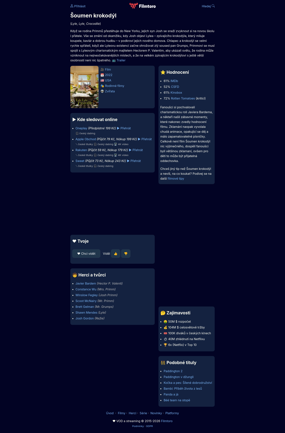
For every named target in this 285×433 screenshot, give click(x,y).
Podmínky (138, 426)
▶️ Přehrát (124, 128)
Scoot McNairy (86, 301)
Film (108, 69)
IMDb (174, 81)
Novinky (156, 413)
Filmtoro (167, 421)
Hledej (208, 6)
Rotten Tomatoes (183, 98)
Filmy (121, 413)
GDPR (149, 426)
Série (143, 413)
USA (108, 80)
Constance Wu (86, 289)
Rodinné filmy (114, 86)
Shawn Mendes (87, 312)
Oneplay (81, 128)
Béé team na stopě (177, 400)
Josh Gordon (85, 318)
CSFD (175, 87)
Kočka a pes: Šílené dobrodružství (188, 383)
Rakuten (81, 150)
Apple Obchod (86, 139)
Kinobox (176, 92)
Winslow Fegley (87, 295)
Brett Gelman (85, 307)
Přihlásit (78, 6)
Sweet (80, 161)
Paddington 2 (173, 371)
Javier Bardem (86, 283)
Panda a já (171, 394)
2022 (108, 75)
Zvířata (110, 91)
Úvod (110, 413)
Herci (132, 413)
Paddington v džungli (178, 377)
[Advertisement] (43, 58)
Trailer (121, 60)
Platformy (172, 413)
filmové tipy (176, 178)
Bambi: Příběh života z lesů (183, 388)
